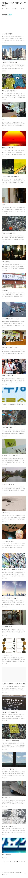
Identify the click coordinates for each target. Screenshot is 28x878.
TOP (25, 873)
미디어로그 (14, 8)
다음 (14, 863)
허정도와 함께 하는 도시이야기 (14, 3)
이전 (4, 861)
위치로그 (23, 8)
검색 (22, 3)
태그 (7, 8)
